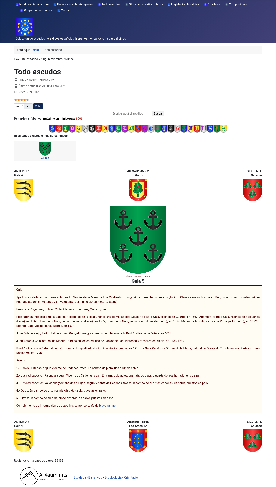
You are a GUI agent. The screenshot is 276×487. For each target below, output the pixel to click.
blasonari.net (108, 405)
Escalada (80, 477)
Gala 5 (45, 158)
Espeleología (113, 477)
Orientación (132, 477)
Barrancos (95, 477)
